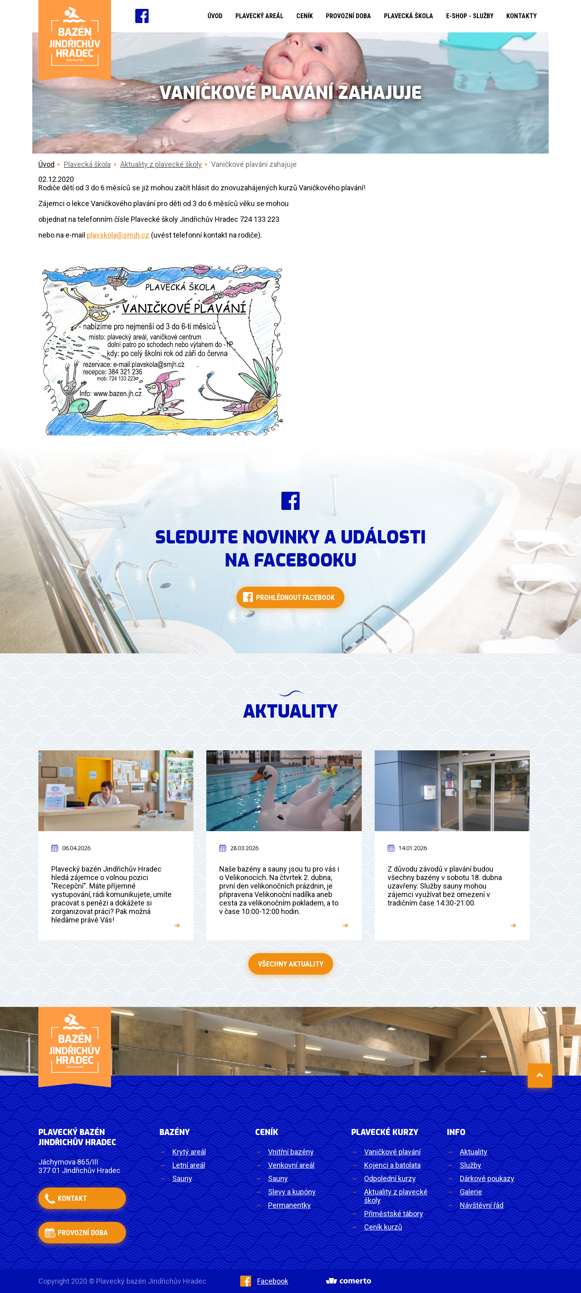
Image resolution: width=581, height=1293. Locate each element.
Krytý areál (189, 1152)
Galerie (471, 1192)
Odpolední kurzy (390, 1178)
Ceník (304, 16)
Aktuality (473, 1152)
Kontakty (521, 16)
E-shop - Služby (469, 16)
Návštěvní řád (481, 1205)
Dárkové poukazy (487, 1178)
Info (456, 1132)
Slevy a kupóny (292, 1192)
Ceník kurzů (383, 1227)
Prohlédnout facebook (295, 597)
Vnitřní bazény (291, 1152)
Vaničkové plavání (392, 1152)
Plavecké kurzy (384, 1132)
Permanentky (289, 1205)
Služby (470, 1165)
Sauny (182, 1178)
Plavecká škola (408, 16)
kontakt (72, 1198)
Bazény (174, 1132)
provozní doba (83, 1232)
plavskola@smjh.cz (118, 235)
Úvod (215, 16)
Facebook (264, 1281)
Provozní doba (348, 16)
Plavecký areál (259, 16)
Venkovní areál (291, 1165)
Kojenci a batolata (392, 1165)
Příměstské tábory (393, 1213)
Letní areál (188, 1165)
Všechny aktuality (290, 964)
